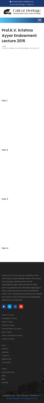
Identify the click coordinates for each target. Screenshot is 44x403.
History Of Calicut (8, 315)
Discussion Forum (8, 372)
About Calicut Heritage (17, 4)
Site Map (5, 382)
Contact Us (29, 4)
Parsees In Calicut (8, 339)
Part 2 (5, 149)
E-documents (6, 362)
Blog (3, 379)
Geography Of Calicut (9, 318)
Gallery (4, 369)
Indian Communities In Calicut (12, 335)
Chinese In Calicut (8, 325)
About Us (5, 349)
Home (4, 345)
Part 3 (5, 199)
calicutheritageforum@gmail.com (22, 2)
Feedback (5, 352)
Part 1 (5, 100)
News (4, 376)
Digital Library (6, 359)
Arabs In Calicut (7, 322)
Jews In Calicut (7, 332)
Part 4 (5, 248)
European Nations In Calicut (11, 329)
